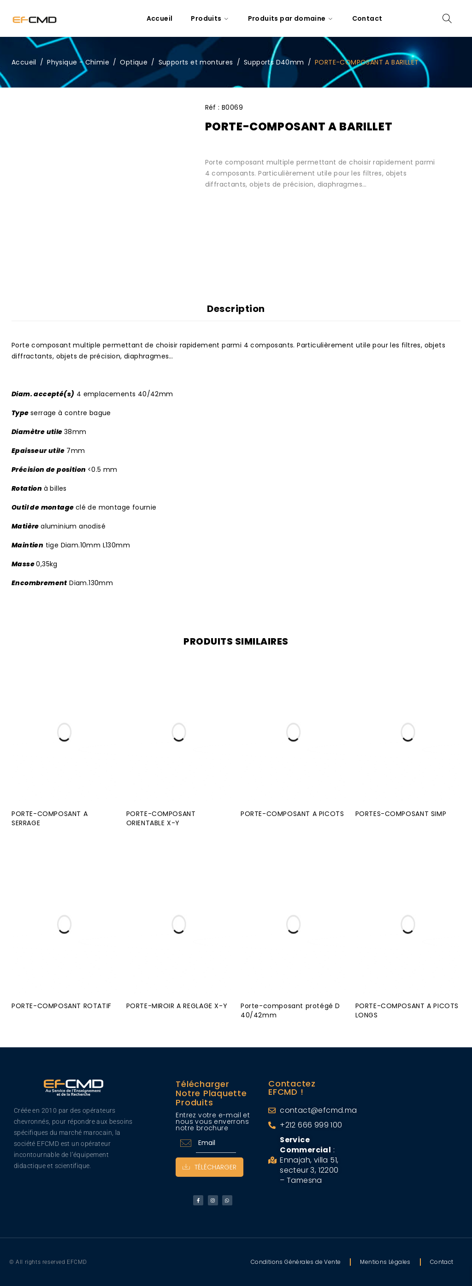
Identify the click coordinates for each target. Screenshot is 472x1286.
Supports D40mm (274, 62)
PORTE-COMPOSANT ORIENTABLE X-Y (161, 818)
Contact (442, 1262)
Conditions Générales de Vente (296, 1262)
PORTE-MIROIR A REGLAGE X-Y (177, 1005)
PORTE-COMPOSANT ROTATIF (62, 1005)
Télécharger (209, 1167)
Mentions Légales (385, 1262)
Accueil (24, 62)
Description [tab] (236, 308)
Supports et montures (196, 62)
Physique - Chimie (78, 62)
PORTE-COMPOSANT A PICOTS (292, 813)
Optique (134, 62)
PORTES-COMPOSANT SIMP (401, 813)
